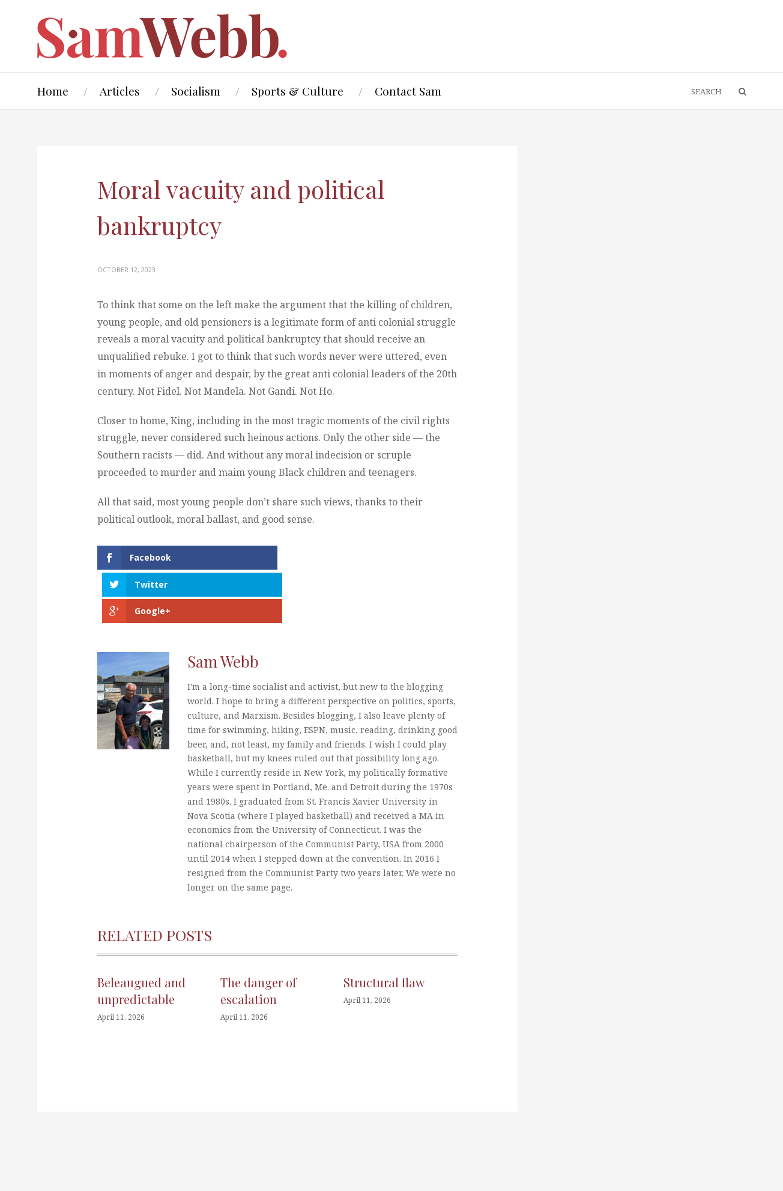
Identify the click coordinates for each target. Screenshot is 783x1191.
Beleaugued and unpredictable (141, 937)
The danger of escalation (258, 937)
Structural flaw (384, 929)
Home (52, 91)
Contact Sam (408, 91)
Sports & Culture (297, 91)
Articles (120, 91)
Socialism (195, 91)
